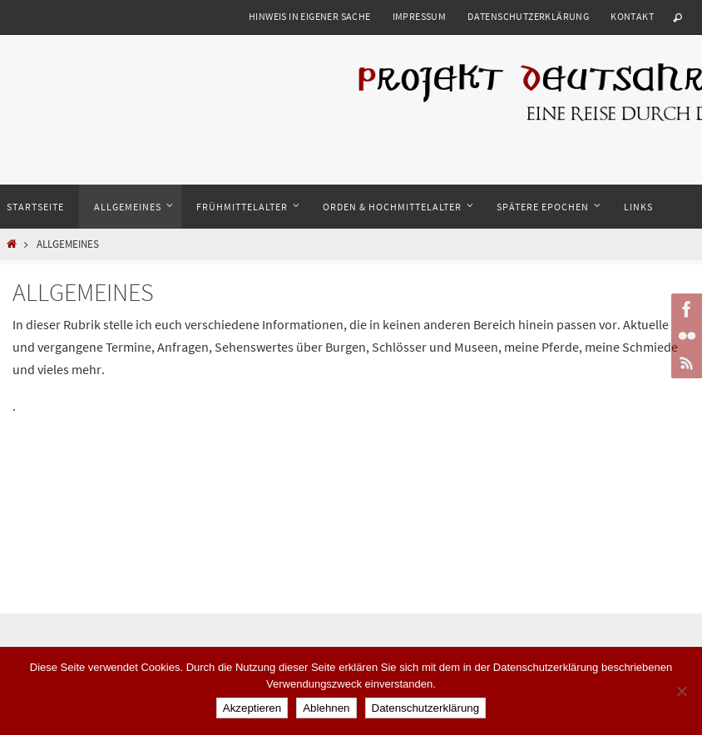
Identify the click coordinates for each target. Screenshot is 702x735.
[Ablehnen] (681, 691)
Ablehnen (326, 708)
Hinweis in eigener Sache (310, 16)
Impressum (420, 16)
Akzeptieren (252, 708)
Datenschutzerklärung (528, 16)
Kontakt (632, 16)
